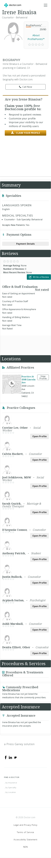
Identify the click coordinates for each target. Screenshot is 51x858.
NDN (25, 846)
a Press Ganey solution (19, 744)
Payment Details (25, 243)
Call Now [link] (25, 87)
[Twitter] (15, 757)
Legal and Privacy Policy (25, 825)
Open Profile (39, 436)
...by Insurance (10, 782)
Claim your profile (25, 132)
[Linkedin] (10, 757)
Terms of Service (25, 832)
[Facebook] (5, 757)
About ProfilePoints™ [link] (36, 37)
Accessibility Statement (25, 839)
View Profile (43, 377)
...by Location (10, 792)
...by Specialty (10, 787)
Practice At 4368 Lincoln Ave (28, 379)
